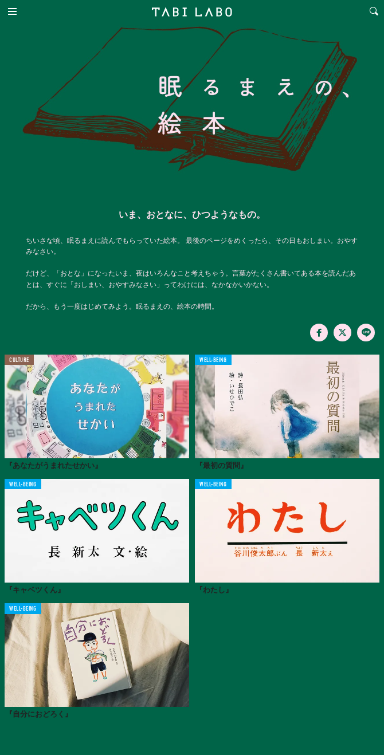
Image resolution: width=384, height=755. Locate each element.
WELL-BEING (213, 360)
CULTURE (19, 360)
